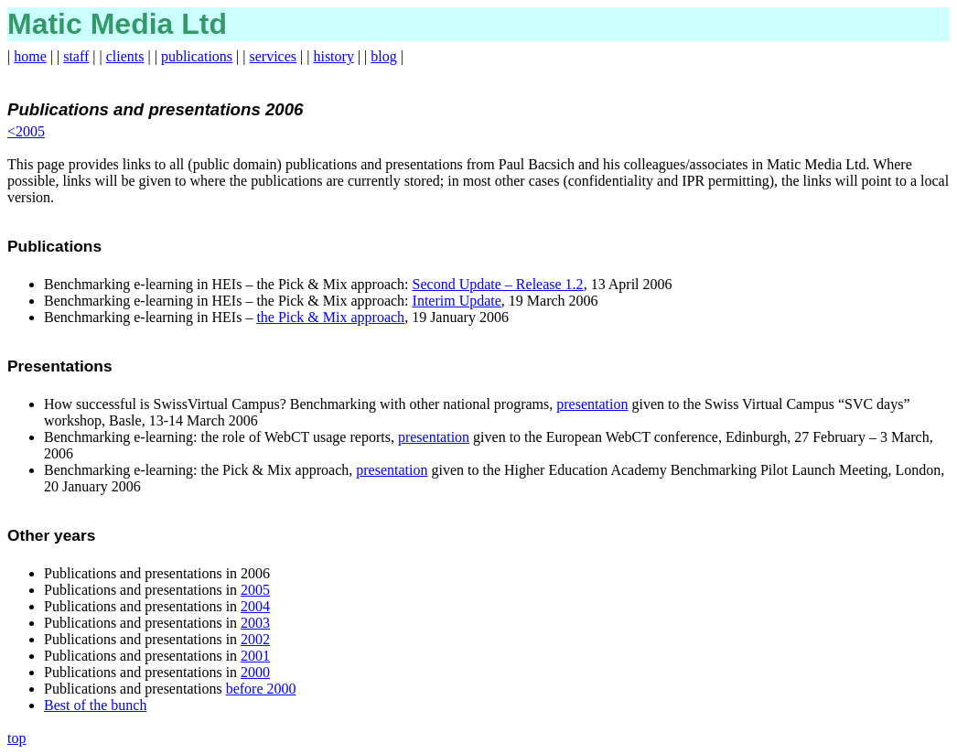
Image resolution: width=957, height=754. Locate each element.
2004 (255, 606)
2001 (255, 655)
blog (383, 56)
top (16, 738)
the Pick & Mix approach (330, 317)
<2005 (26, 131)
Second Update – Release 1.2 (498, 284)
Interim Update (457, 300)
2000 (255, 672)
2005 (255, 590)
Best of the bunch (95, 705)
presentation (592, 404)
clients (125, 56)
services (273, 56)
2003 (255, 622)
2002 (255, 639)
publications (196, 56)
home (30, 56)
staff (76, 56)
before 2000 (261, 688)
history (333, 56)
